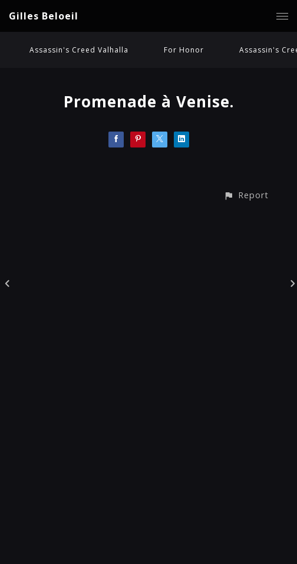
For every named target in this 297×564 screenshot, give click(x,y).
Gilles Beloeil (43, 15)
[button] (246, 195)
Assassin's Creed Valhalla (78, 50)
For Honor (184, 50)
